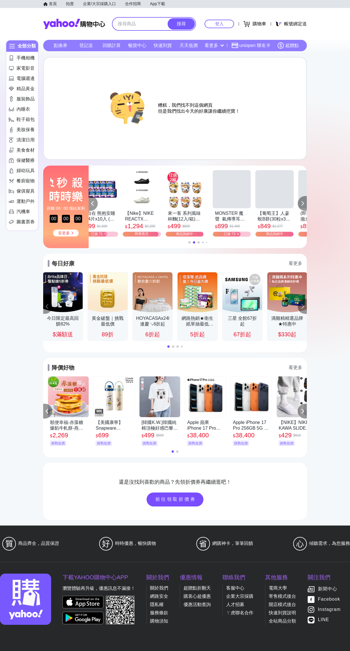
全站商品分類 (282, 621)
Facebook (329, 599)
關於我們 (159, 588)
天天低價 (189, 45)
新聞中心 (327, 589)
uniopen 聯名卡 (251, 45)
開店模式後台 (282, 604)
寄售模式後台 (282, 596)
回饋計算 (112, 45)
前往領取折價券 (175, 499)
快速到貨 (163, 45)
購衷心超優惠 (197, 596)
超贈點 (288, 45)
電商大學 (278, 588)
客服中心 (235, 588)
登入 (219, 23)
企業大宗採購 (239, 596)
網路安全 (159, 596)
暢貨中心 (137, 45)
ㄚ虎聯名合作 (239, 612)
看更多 (214, 45)
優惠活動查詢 (197, 604)
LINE (323, 619)
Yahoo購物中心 (74, 24)
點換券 (60, 45)
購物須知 (159, 621)
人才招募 (235, 604)
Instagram (329, 609)
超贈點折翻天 (197, 588)
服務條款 (159, 612)
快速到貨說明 (282, 612)
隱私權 (157, 604)
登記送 (86, 45)
